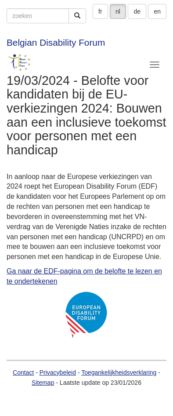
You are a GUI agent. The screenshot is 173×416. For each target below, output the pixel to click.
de (137, 11)
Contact (23, 372)
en (157, 11)
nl (117, 11)
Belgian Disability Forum (56, 42)
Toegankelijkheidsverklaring (118, 372)
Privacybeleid (58, 372)
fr (100, 11)
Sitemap (43, 382)
